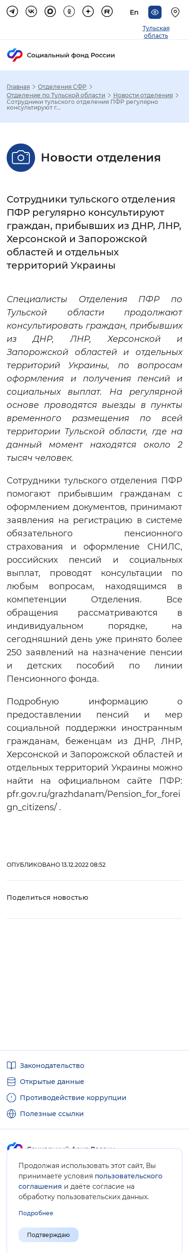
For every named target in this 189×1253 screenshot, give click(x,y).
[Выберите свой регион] (176, 12)
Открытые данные (52, 1081)
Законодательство (52, 1065)
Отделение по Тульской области (56, 95)
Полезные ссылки (52, 1113)
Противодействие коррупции (73, 1097)
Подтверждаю (48, 1234)
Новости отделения (143, 95)
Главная (18, 87)
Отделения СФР (62, 87)
